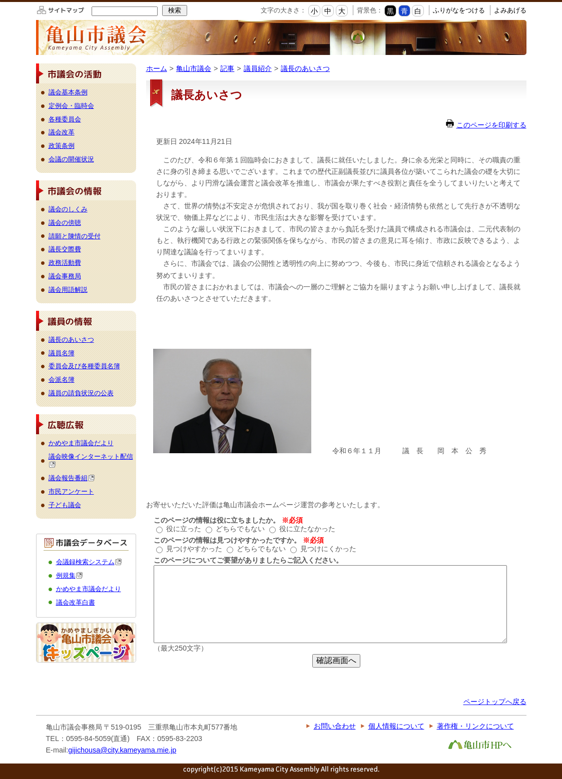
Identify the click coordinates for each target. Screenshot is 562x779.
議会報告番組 (72, 478)
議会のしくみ (68, 209)
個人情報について (396, 726)
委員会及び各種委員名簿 (84, 366)
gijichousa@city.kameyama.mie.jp (122, 750)
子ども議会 (65, 505)
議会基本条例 (68, 92)
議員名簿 (62, 353)
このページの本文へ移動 (0, 1)
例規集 (69, 575)
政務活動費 (65, 262)
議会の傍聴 (65, 222)
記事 (227, 68)
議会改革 (62, 132)
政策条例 (62, 145)
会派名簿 (62, 379)
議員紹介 (258, 68)
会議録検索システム (89, 562)
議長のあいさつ (305, 68)
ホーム (156, 68)
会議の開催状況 (71, 159)
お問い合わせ (335, 726)
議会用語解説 (68, 289)
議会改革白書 (75, 602)
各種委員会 (65, 119)
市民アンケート (71, 491)
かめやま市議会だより (81, 443)
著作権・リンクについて (475, 726)
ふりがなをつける (459, 10)
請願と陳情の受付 (75, 236)
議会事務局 (65, 276)
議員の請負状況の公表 (81, 393)
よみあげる (510, 10)
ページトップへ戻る (494, 702)
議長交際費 (65, 249)
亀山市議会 (193, 68)
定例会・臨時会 (71, 105)
